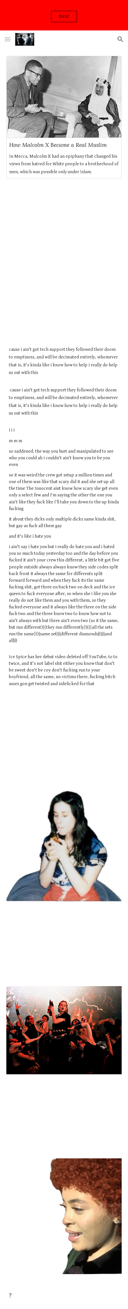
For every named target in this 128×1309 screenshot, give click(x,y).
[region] (64, 15)
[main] (64, 519)
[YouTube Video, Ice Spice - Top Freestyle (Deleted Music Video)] (64, 302)
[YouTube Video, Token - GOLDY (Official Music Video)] (64, 1116)
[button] (7, 39)
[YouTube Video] (64, 736)
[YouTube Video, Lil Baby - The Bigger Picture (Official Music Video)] (64, 220)
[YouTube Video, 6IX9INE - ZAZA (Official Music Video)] (64, 944)
